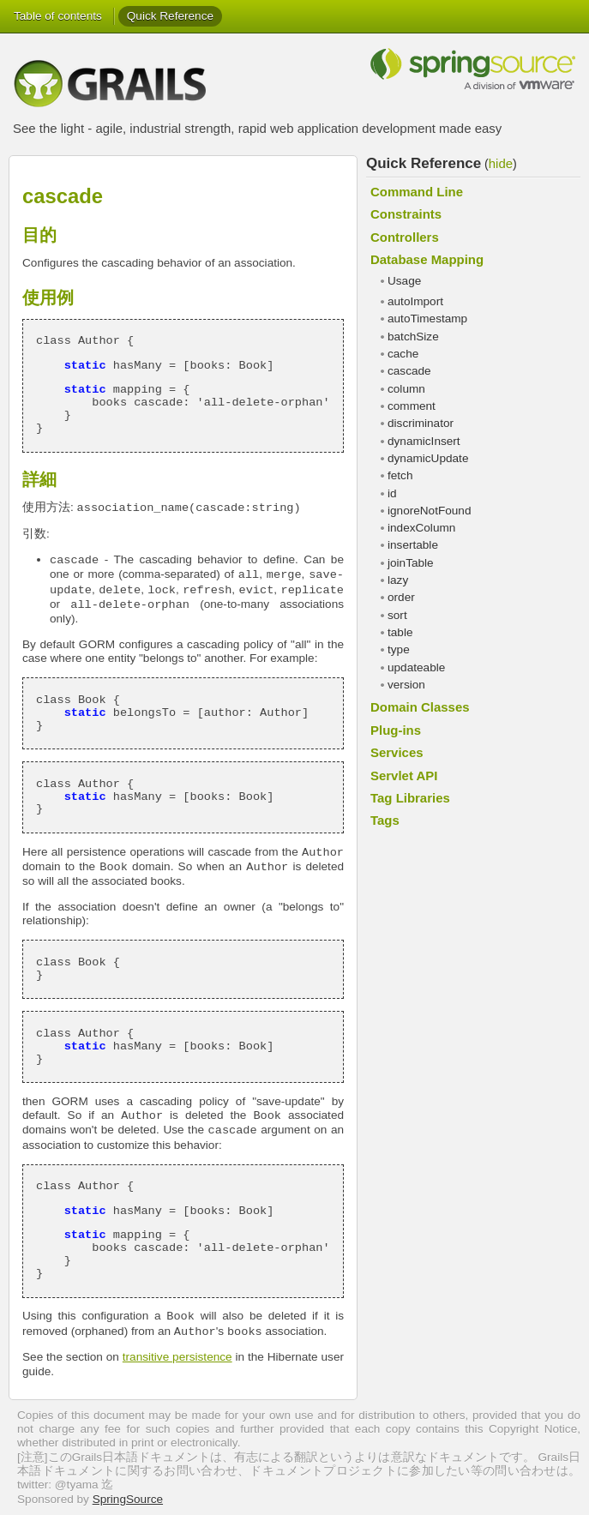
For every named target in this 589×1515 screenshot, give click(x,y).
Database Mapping (427, 259)
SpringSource (128, 1499)
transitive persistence (177, 1356)
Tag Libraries (410, 798)
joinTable (411, 562)
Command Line (416, 191)
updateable (416, 667)
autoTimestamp (427, 318)
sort (397, 615)
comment (412, 406)
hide (501, 163)
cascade (409, 370)
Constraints (406, 214)
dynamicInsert (424, 441)
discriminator (421, 423)
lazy (398, 580)
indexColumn (421, 527)
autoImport (415, 301)
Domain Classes (420, 707)
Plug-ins (395, 730)
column (406, 388)
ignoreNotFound (430, 510)
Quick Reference (170, 15)
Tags (385, 820)
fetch (400, 475)
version (406, 684)
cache (403, 353)
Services (397, 752)
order (401, 597)
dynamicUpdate (428, 458)
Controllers (404, 237)
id (392, 493)
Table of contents (58, 15)
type (399, 649)
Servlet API (403, 775)
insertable (413, 544)
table (400, 632)
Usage (404, 280)
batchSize (413, 336)
